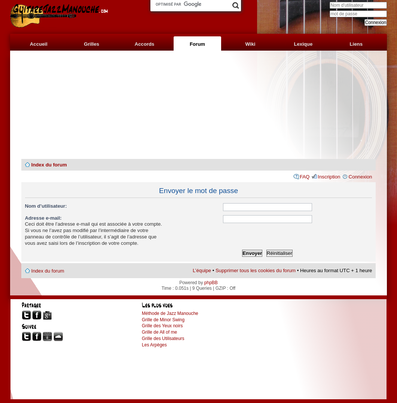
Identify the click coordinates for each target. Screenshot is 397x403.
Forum (197, 44)
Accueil (39, 44)
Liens (356, 44)
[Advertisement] (198, 104)
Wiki (250, 44)
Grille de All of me (159, 332)
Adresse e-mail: (43, 218)
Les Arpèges (154, 345)
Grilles (91, 44)
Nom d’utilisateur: (46, 206)
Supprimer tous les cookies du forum (256, 270)
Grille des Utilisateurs (163, 338)
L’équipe (202, 270)
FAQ (304, 177)
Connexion (360, 177)
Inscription (329, 177)
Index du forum (49, 165)
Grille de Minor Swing (163, 319)
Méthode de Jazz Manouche (170, 313)
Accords (145, 44)
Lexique (303, 44)
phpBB (211, 282)
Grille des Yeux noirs (162, 325)
